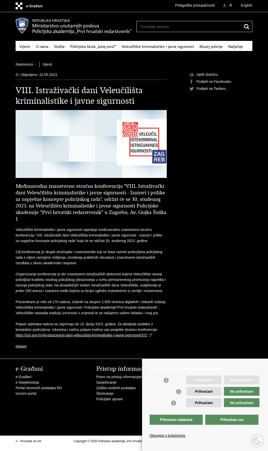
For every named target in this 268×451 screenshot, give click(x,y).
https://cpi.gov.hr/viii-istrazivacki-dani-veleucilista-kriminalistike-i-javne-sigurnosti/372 (81, 335)
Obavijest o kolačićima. (168, 436)
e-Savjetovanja (27, 382)
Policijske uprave (109, 399)
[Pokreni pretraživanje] (246, 26)
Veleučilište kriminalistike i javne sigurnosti (158, 46)
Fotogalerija (29, 53)
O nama (42, 46)
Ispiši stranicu (203, 74)
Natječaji (235, 46)
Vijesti (24, 46)
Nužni (156, 380)
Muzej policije (211, 46)
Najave (21, 346)
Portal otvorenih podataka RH (39, 388)
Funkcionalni (162, 391)
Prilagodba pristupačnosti (195, 5)
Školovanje (105, 393)
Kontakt (50, 53)
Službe (59, 46)
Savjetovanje (106, 382)
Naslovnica (24, 64)
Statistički (160, 402)
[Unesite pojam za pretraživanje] (189, 26)
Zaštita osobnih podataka (116, 388)
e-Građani (23, 377)
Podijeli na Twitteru (207, 89)
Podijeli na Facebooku (210, 81)
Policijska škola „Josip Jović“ (93, 46)
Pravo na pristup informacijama (120, 377)
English (246, 5)
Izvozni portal (26, 393)
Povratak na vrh (30, 441)
